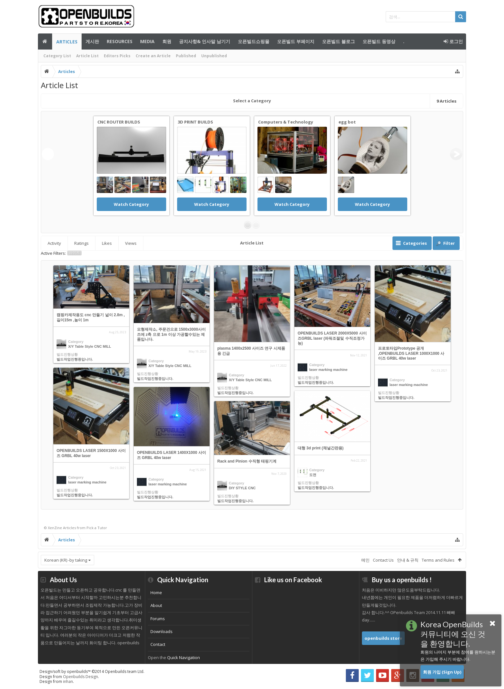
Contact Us (383, 560)
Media (147, 41)
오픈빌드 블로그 (338, 41)
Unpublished (214, 56)
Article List (87, 56)
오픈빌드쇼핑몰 (253, 41)
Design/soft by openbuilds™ (92, 671)
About (156, 605)
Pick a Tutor (96, 527)
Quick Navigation (183, 657)
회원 (166, 41)
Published (186, 56)
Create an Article (153, 56)
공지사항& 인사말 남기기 (204, 41)
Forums (157, 618)
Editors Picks (117, 56)
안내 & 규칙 (408, 560)
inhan (68, 681)
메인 (45, 41)
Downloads (161, 631)
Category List (57, 56)
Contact (157, 644)
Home (156, 592)
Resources (119, 41)
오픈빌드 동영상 (379, 41)
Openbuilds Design (80, 676)
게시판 (92, 41)
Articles (66, 42)
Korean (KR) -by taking (65, 560)
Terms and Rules (438, 560)
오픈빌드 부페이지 (295, 41)
